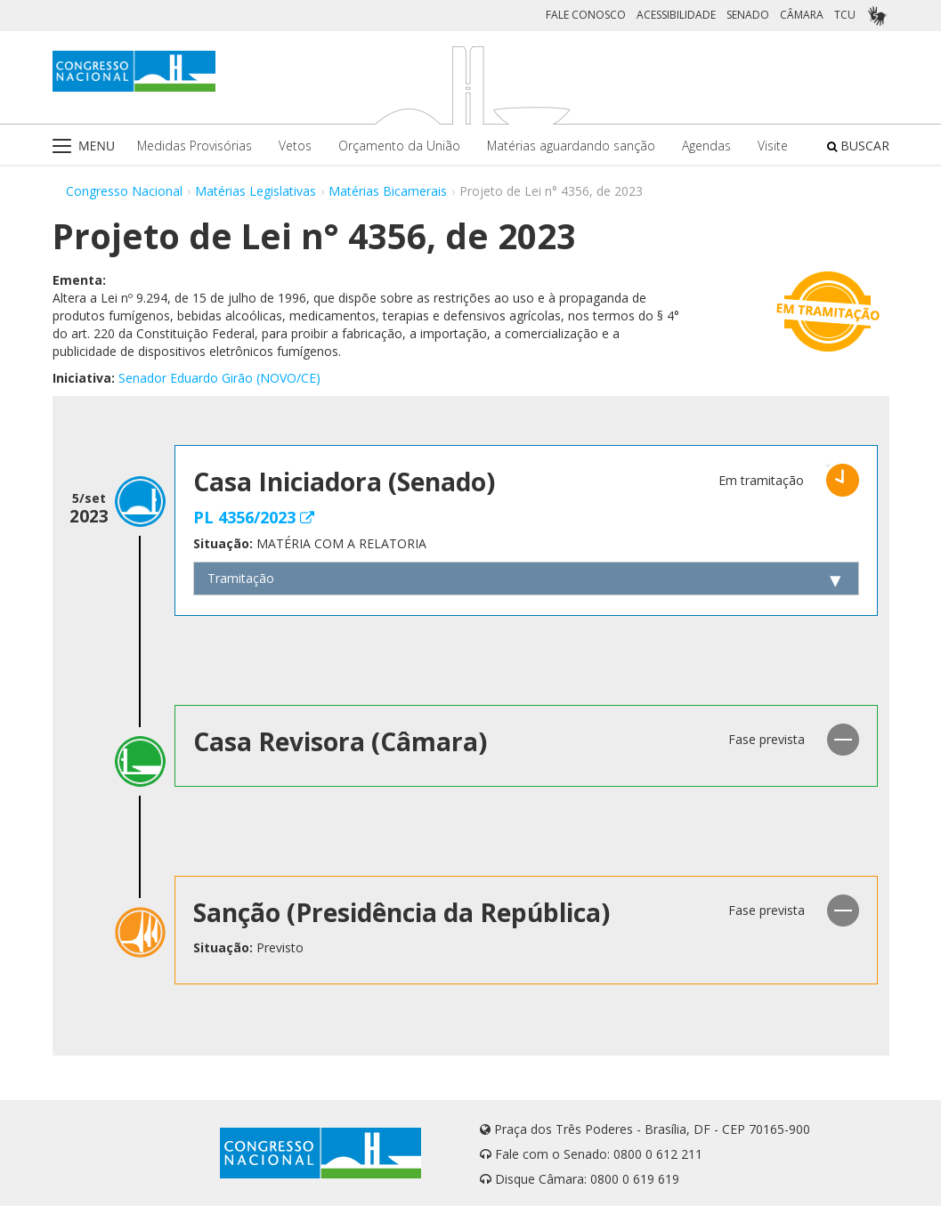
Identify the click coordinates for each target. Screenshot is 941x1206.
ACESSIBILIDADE (676, 14)
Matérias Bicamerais (388, 190)
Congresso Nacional (124, 190)
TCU (845, 14)
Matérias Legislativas (255, 190)
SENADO (747, 14)
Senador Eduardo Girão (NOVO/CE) (219, 377)
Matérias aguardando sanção (571, 145)
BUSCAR (858, 145)
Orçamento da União (399, 145)
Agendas (706, 145)
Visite (773, 145)
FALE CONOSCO (586, 14)
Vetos (295, 145)
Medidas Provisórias (194, 145)
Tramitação (240, 578)
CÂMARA (801, 14)
